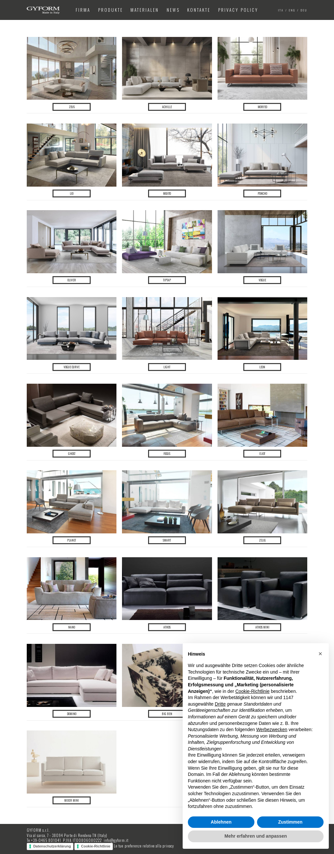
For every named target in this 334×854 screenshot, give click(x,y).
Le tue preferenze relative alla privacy (144, 846)
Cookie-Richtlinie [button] (252, 691)
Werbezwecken (271, 729)
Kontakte (198, 10)
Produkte (110, 10)
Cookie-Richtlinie (95, 846)
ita (281, 10)
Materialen (144, 10)
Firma (83, 10)
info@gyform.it (116, 840)
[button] (320, 653)
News (173, 10)
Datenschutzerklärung (52, 846)
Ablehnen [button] (221, 822)
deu (304, 10)
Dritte (220, 704)
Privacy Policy (238, 10)
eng (292, 10)
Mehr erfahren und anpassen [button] (255, 836)
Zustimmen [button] (290, 822)
